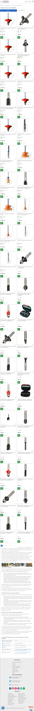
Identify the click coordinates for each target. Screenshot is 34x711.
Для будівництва (10, 700)
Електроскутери (20, 702)
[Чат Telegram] (21, 688)
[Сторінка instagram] (13, 688)
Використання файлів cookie (17, 662)
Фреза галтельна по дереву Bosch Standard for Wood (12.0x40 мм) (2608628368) (25, 426)
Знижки (13, 672)
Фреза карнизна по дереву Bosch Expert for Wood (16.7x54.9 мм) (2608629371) (8, 320)
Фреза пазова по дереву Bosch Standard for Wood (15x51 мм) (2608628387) (8, 453)
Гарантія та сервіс (15, 671)
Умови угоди (14, 668)
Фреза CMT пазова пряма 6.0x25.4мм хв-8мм (8, 266)
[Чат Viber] (18, 688)
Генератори (10, 701)
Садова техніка (10, 698)
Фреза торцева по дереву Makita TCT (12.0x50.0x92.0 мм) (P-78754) (7, 161)
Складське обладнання (22, 697)
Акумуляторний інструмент (12, 696)
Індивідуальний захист (22, 695)
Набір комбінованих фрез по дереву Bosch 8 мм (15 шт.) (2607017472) (22, 653)
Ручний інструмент (11, 697)
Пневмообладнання (11, 702)
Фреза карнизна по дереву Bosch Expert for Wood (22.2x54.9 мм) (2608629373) (8, 479)
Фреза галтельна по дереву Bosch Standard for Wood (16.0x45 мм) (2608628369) (25, 506)
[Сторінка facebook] (10, 688)
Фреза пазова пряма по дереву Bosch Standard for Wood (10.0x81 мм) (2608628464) (25, 453)
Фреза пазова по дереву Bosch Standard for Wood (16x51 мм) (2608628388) (8, 533)
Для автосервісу (20, 696)
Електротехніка (20, 700)
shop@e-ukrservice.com (15, 684)
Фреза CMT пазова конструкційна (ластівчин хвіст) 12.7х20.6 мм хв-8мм (8, 241)
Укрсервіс (2, 5)
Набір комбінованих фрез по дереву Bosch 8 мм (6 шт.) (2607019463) (25, 320)
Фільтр (8, 10)
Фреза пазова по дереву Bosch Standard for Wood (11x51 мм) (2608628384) (8, 294)
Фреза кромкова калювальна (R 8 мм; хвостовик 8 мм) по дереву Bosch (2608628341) (24, 55)
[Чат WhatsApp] (24, 688)
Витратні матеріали (8, 5)
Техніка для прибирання (22, 698)
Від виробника (10, 693)
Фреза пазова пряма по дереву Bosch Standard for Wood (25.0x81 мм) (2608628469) (8, 108)
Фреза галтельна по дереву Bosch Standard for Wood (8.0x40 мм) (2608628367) (25, 347)
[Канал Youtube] (16, 688)
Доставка (13, 664)
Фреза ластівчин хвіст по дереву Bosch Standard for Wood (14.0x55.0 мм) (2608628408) (24, 373)
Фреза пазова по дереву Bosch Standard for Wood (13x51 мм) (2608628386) (8, 373)
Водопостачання (10, 704)
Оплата (13, 663)
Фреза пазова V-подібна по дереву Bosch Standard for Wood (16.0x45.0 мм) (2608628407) (24, 294)
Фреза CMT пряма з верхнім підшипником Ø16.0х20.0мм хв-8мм (8, 188)
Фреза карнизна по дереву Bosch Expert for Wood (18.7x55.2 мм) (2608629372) (8, 400)
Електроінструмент (11, 695)
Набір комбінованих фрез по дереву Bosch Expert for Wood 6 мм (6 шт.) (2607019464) (25, 400)
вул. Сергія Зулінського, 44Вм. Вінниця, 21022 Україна (15, 681)
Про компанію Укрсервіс (16, 666)
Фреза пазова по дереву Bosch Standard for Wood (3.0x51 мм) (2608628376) (23, 650)
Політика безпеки (15, 670)
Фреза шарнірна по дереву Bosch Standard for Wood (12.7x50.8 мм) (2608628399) (25, 188)
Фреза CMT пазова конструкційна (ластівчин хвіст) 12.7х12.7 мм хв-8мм (25, 214)
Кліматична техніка (21, 693)
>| (10, 545)
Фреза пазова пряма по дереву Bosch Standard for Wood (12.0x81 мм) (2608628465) (25, 533)
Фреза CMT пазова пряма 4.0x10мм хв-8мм (25, 240)
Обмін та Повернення (16, 667)
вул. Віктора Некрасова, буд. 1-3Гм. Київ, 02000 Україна (16, 677)
